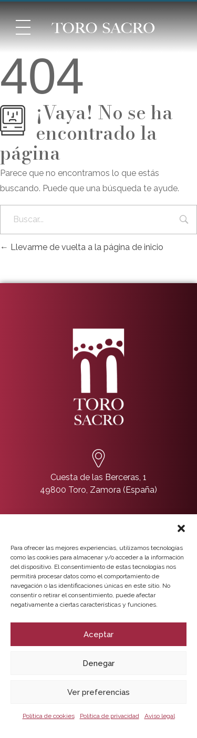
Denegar (98, 663)
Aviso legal (159, 716)
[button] (181, 527)
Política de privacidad (109, 716)
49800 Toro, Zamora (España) (98, 490)
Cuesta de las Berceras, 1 (98, 477)
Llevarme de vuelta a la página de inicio (81, 247)
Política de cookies (49, 716)
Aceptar (98, 634)
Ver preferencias (98, 692)
